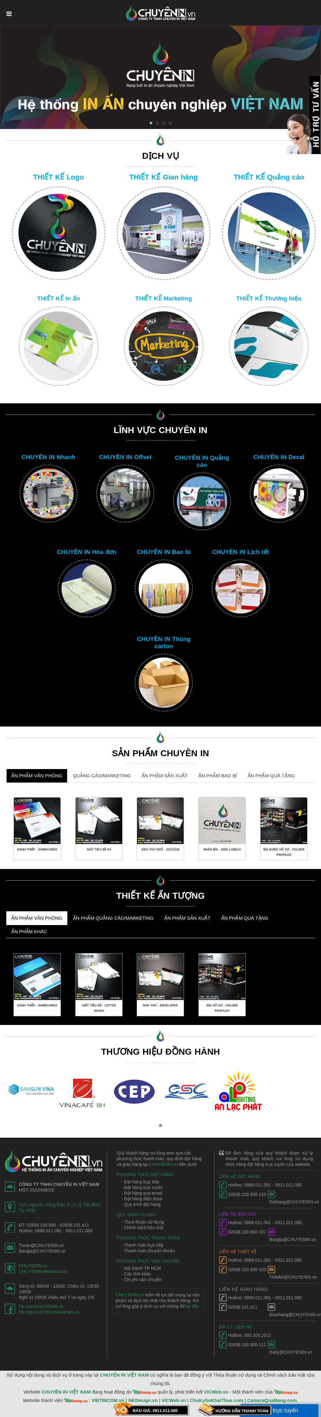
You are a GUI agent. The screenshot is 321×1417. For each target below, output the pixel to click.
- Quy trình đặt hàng (140, 1204)
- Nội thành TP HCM (141, 1268)
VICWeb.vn (216, 1391)
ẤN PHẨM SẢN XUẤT (165, 775)
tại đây (192, 1306)
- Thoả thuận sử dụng (142, 1221)
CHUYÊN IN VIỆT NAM (124, 1375)
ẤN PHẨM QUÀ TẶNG (271, 775)
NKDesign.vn (142, 1400)
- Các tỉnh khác (136, 1273)
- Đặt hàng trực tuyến (142, 1187)
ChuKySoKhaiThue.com (216, 1400)
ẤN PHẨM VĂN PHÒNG (36, 775)
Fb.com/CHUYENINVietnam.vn (49, 1312)
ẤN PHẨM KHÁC (29, 931)
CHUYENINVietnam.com (43, 1271)
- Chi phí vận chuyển (141, 1279)
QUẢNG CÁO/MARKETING (102, 775)
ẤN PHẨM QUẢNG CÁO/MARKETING (113, 918)
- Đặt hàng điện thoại (141, 1198)
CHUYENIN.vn (33, 1265)
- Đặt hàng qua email (141, 1193)
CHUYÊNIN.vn (163, 1164)
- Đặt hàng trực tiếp (140, 1181)
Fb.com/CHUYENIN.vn (41, 1306)
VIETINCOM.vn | (110, 1400)
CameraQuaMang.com (272, 1400)
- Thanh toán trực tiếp (142, 1245)
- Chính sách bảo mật (142, 1227)
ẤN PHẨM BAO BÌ (217, 775)
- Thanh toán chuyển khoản (148, 1250)
